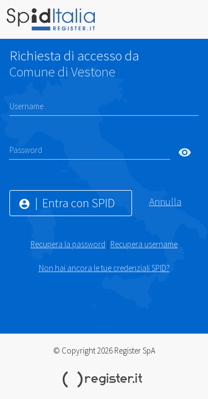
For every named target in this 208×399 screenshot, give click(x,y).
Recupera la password (68, 244)
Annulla (165, 201)
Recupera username (143, 244)
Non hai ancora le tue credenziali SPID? (104, 268)
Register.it (104, 379)
